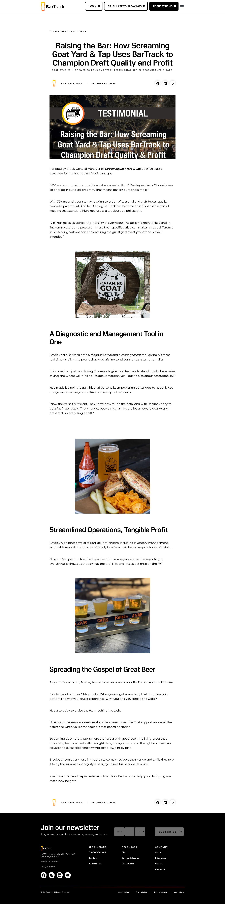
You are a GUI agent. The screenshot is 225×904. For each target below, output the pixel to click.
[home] (52, 6)
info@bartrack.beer (50, 861)
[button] (181, 6)
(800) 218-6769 (48, 866)
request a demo (88, 776)
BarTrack (56, 223)
